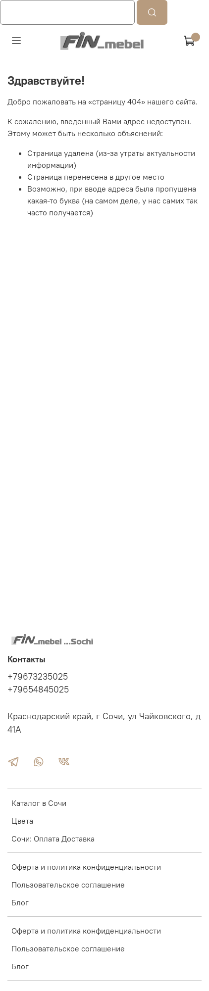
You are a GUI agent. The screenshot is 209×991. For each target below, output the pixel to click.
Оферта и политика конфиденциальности (86, 867)
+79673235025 (37, 676)
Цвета (22, 821)
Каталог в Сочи (38, 803)
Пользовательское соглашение (68, 885)
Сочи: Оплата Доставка (53, 838)
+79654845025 (38, 689)
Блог (20, 902)
